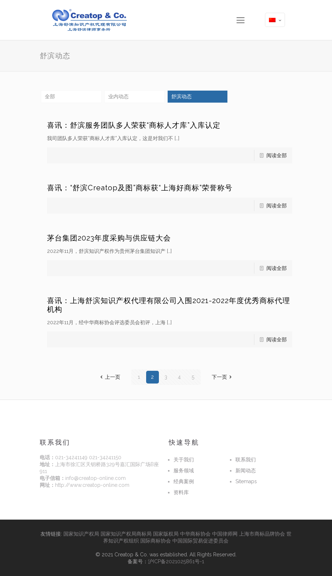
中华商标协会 (195, 534)
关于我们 (183, 459)
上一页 (109, 377)
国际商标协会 (155, 541)
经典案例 (183, 481)
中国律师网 (225, 534)
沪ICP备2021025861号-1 (176, 561)
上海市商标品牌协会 (262, 534)
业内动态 (118, 96)
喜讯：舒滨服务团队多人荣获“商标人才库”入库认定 (133, 125)
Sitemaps (246, 481)
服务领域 (183, 470)
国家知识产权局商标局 (126, 534)
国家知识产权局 (81, 534)
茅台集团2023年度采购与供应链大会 (109, 238)
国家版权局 (166, 534)
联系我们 (245, 459)
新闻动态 (245, 470)
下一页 (223, 377)
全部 (50, 96)
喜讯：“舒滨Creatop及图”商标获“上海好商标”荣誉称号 (140, 187)
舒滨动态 (181, 96)
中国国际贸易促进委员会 (200, 541)
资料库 (181, 492)
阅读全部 (276, 155)
